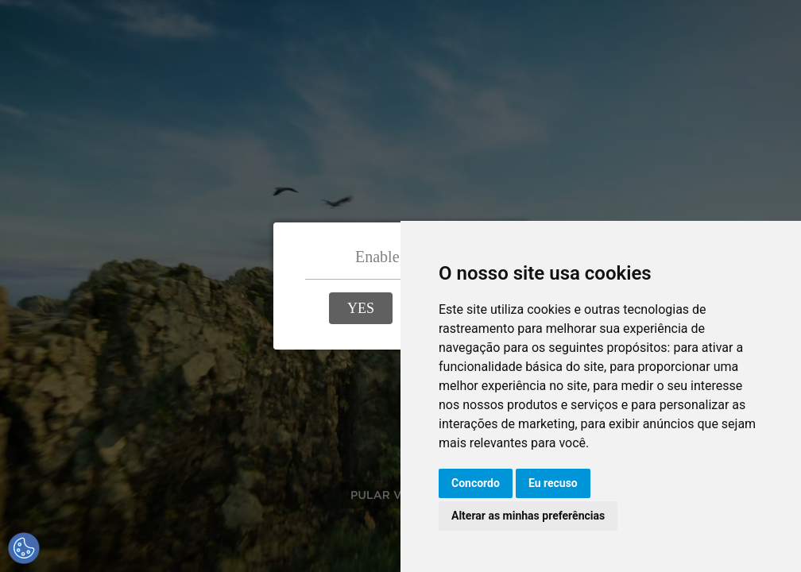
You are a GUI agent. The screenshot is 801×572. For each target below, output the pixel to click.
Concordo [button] (475, 483)
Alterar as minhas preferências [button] (528, 515)
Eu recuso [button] (553, 483)
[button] (361, 308)
